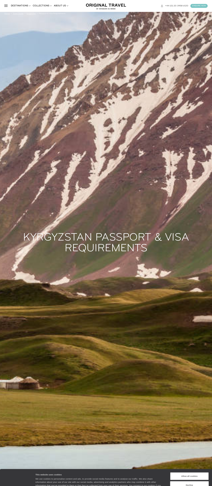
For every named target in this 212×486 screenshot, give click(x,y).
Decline (189, 469)
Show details (41, 481)
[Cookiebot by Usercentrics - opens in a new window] (17, 481)
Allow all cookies (189, 461)
